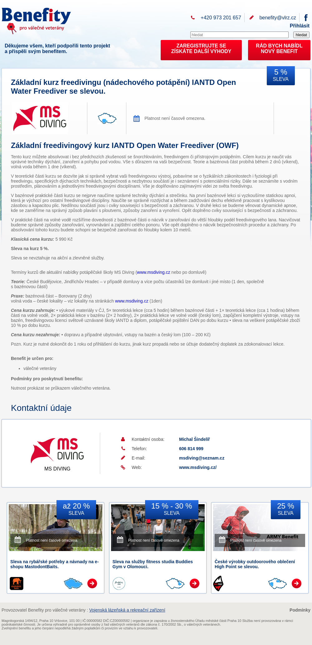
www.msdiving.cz (153, 272)
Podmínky (300, 610)
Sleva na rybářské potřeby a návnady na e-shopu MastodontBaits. (54, 564)
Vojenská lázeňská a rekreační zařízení (127, 610)
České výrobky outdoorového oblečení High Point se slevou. (255, 564)
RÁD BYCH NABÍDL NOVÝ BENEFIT (279, 48)
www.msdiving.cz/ (198, 467)
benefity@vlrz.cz (277, 17)
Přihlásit (300, 25)
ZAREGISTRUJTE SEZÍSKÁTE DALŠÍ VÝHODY (201, 48)
